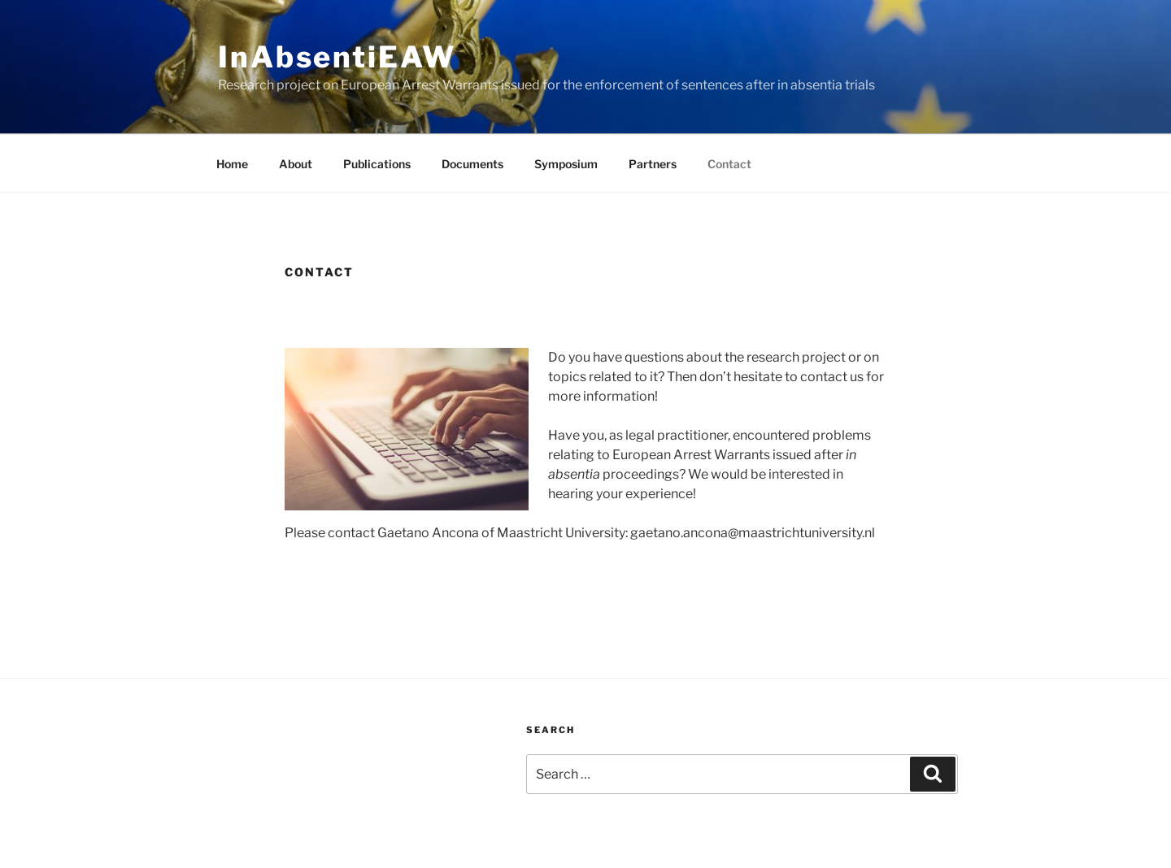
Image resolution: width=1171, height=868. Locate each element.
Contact (729, 164)
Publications (377, 164)
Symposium (566, 164)
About (295, 164)
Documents (472, 164)
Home (232, 164)
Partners (653, 164)
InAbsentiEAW (337, 57)
